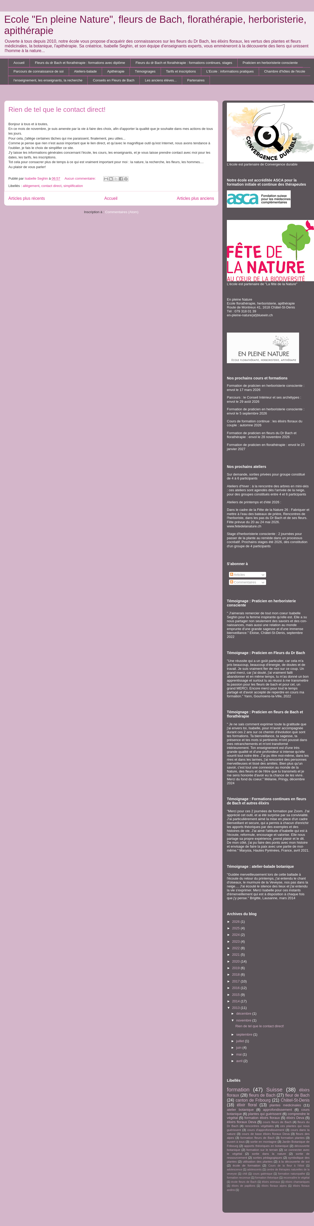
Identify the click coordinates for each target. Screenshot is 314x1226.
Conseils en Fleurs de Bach (113, 80)
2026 (236, 922)
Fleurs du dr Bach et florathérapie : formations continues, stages (184, 63)
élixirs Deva (295, 1118)
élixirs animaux (271, 1181)
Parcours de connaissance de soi (39, 71)
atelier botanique (240, 1110)
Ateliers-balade (85, 71)
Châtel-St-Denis (295, 1100)
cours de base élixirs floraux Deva (266, 1133)
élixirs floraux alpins (274, 1185)
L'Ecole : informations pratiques (230, 71)
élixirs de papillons (243, 1185)
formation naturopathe (291, 1173)
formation (238, 1089)
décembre (244, 1013)
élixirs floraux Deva (241, 1122)
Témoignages (145, 71)
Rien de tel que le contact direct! (56, 109)
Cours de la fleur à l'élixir (286, 1165)
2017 (236, 981)
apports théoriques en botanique (266, 1145)
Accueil (19, 63)
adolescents (254, 1169)
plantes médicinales (285, 1105)
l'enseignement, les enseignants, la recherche (48, 80)
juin (239, 1048)
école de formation (246, 1165)
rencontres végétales (259, 1126)
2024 (236, 935)
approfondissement (277, 1110)
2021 (236, 955)
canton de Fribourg (253, 1100)
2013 (236, 1008)
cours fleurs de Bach (277, 1122)
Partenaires (195, 80)
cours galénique (262, 1173)
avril (239, 1061)
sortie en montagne (263, 1141)
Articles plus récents (26, 198)
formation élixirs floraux (262, 1118)
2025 (236, 928)
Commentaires (243, 582)
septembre (244, 1034)
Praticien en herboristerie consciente (270, 63)
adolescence (234, 1169)
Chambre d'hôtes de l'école (284, 71)
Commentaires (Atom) (121, 212)
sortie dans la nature (269, 1153)
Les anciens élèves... (161, 80)
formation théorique (267, 1177)
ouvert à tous (236, 1141)
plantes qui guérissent (264, 1114)
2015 (236, 995)
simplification (73, 186)
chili (245, 1173)
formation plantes (293, 1137)
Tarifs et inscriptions (181, 71)
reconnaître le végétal (296, 1177)
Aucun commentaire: (81, 178)
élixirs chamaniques (297, 1181)
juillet (240, 1041)
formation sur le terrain (262, 1149)
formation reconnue (238, 1177)
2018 (236, 974)
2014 (236, 1001)
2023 (236, 941)
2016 (236, 988)
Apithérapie (116, 71)
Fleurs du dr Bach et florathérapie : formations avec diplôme (80, 63)
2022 (236, 948)
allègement (31, 186)
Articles (237, 575)
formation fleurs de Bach (257, 1137)
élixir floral (247, 1105)
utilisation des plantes (258, 1161)
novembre (244, 1020)
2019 (236, 968)
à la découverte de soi (294, 1161)
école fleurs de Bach (244, 1181)
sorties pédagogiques (267, 1157)
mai (239, 1054)
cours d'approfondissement (265, 1129)
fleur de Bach (297, 1095)
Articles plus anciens (195, 198)
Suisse (274, 1089)
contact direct (51, 186)
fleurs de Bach (262, 1095)
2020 (236, 961)
